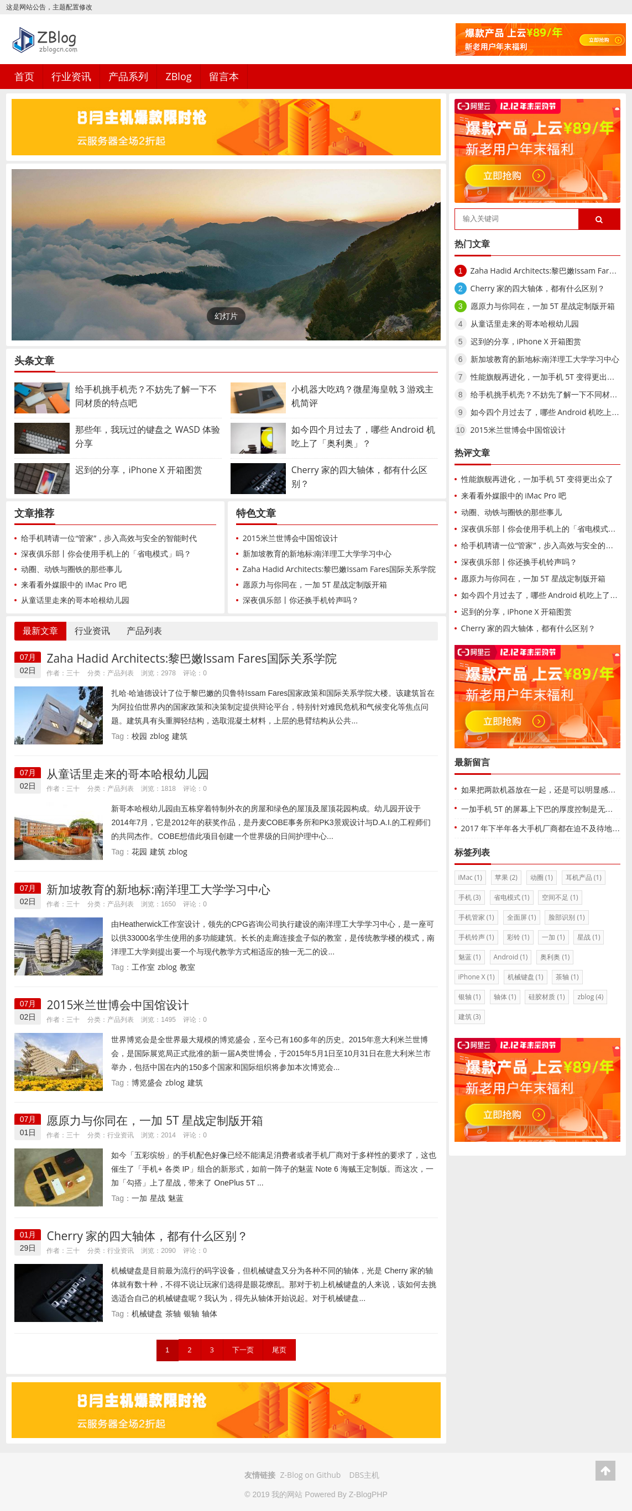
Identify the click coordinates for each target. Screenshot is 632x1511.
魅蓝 (176, 1198)
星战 (157, 1198)
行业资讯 (71, 76)
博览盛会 (147, 1082)
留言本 (224, 76)
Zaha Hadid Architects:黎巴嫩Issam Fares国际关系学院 (339, 569)
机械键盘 (147, 1313)
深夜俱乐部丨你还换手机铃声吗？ (301, 600)
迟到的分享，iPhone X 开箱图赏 (526, 341)
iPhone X (476, 977)
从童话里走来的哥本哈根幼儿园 (75, 600)
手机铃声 (476, 937)
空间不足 (560, 897)
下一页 (243, 1350)
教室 (187, 967)
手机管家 (476, 917)
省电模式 (512, 897)
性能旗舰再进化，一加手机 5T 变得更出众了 (547, 376)
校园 (139, 736)
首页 (24, 76)
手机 (469, 897)
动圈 (541, 877)
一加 (139, 1198)
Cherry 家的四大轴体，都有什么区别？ (147, 1236)
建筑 (179, 736)
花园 (139, 851)
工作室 (143, 967)
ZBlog (178, 76)
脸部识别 (566, 917)
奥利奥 (555, 957)
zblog (159, 736)
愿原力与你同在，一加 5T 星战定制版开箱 (315, 584)
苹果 (506, 877)
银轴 (191, 1313)
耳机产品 (584, 877)
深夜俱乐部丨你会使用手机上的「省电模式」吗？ (106, 553)
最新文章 (40, 631)
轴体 (209, 1313)
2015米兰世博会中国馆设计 (290, 538)
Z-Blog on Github (310, 1475)
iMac (470, 877)
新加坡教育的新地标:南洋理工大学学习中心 (317, 553)
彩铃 (518, 937)
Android (511, 957)
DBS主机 (364, 1475)
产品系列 (128, 76)
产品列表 (144, 631)
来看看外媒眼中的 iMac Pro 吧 (73, 584)
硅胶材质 (547, 996)
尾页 (279, 1350)
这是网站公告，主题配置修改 (49, 7)
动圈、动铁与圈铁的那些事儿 (71, 569)
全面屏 (521, 917)
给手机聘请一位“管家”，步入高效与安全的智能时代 (109, 538)
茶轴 (173, 1313)
